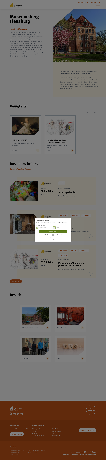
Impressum (50, 239)
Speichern (60, 234)
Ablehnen (46, 234)
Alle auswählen (53, 231)
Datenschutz (55, 239)
